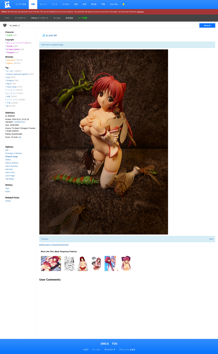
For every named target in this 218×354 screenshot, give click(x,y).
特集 (84, 4)
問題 (103, 4)
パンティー (11, 90)
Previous (44, 239)
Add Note (9, 169)
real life (10, 46)
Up (19, 137)
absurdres (11, 60)
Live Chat (114, 4)
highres (10, 63)
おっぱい (10, 71)
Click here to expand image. (52, 45)
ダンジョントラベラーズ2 (17, 43)
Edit (6, 150)
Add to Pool (10, 172)
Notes (7, 192)
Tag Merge (9, 179)
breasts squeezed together (17, 74)
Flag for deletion (11, 163)
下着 (8, 103)
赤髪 (8, 96)
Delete (8, 160)
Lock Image (10, 176)
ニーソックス (12, 100)
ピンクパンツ (12, 93)
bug (8, 77)
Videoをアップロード (39, 18)
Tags (7, 188)
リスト (7, 18)
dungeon (10, 80)
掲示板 (94, 4)
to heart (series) (13, 49)
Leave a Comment (52, 245)
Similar (8, 201)
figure (9, 84)
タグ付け (65, 4)
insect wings (12, 87)
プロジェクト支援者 (127, 350)
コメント (43, 4)
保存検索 (69, 18)
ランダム (57, 18)
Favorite (64, 245)
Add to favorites (11, 166)
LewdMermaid (19, 122)
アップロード (20, 18)
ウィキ (54, 4)
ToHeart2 (10, 53)
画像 (33, 4)
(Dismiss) (140, 12)
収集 (76, 4)
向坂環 (9, 35)
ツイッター (96, 350)
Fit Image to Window (13, 153)
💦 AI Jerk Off (49, 35)
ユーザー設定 (20, 4)
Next (211, 239)
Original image (11, 156)
